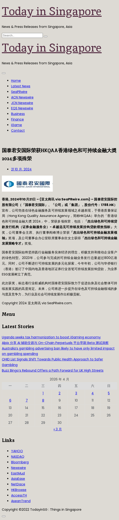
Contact (18, 130)
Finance (17, 119)
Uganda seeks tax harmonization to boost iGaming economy (51, 337)
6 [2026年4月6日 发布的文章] (10, 400)
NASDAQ (17, 456)
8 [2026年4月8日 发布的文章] (43, 400)
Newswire (18, 467)
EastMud (18, 473)
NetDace (18, 484)
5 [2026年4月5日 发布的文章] (109, 393)
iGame (16, 125)
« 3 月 (57, 429)
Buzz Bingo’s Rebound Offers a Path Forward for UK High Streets (52, 370)
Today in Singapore (52, 11)
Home (16, 80)
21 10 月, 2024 (21, 169)
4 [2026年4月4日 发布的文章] (92, 393)
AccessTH (19, 495)
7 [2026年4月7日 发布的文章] (27, 400)
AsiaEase (18, 478)
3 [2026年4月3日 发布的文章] (76, 393)
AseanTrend (21, 501)
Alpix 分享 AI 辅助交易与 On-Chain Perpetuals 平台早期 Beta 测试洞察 (55, 342)
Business (18, 113)
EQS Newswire (22, 108)
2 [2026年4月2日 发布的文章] (59, 393)
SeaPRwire (19, 91)
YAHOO (17, 451)
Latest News (20, 86)
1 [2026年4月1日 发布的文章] (43, 393)
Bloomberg (20, 462)
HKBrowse (18, 489)
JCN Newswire (22, 103)
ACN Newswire (22, 97)
